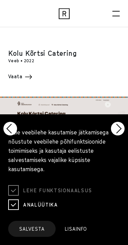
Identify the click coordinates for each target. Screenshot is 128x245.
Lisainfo (76, 229)
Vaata (20, 76)
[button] (10, 128)
